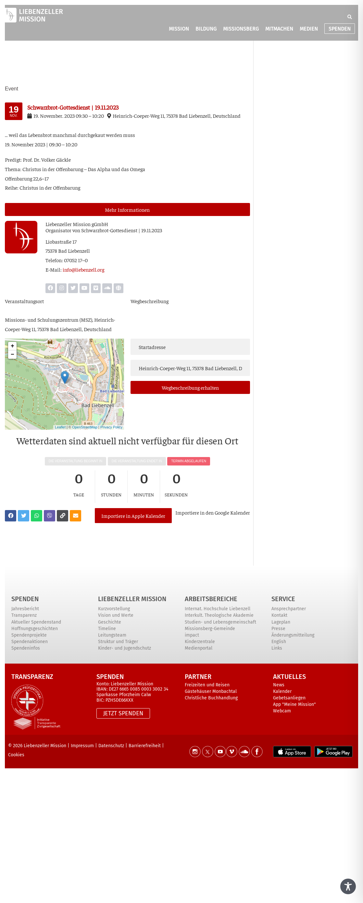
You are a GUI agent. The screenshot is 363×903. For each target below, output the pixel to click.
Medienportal (198, 648)
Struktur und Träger (118, 641)
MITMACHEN (279, 29)
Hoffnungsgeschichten (34, 628)
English (278, 641)
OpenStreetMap (84, 427)
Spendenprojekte (29, 635)
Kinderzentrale (200, 641)
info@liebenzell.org (83, 269)
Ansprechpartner (288, 609)
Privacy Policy (111, 427)
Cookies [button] (16, 755)
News (278, 685)
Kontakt (279, 615)
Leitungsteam (112, 635)
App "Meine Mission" (294, 704)
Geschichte (109, 622)
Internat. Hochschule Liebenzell (217, 609)
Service (283, 599)
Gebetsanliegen (289, 698)
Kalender (282, 691)
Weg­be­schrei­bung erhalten (190, 387)
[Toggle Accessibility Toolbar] (348, 886)
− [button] (12, 354)
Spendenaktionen (29, 641)
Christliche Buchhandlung (211, 698)
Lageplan (280, 622)
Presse (278, 628)
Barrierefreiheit (145, 745)
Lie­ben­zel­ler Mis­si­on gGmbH (76, 224)
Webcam (282, 711)
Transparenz (24, 615)
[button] (349, 17)
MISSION (179, 29)
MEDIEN (309, 29)
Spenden (25, 599)
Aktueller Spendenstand (36, 622)
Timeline (107, 628)
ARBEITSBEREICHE (211, 599)
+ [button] (12, 346)
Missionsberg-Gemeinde (210, 628)
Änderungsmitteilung (292, 635)
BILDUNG (206, 29)
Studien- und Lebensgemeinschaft (220, 622)
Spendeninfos (25, 648)
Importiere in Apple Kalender (133, 515)
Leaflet (60, 427)
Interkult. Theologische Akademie (219, 615)
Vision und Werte (115, 615)
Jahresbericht (25, 609)
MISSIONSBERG (241, 29)
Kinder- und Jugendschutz (124, 648)
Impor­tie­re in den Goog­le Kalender (212, 512)
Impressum (82, 745)
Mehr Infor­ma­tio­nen (127, 209)
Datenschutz (111, 745)
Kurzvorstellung (114, 609)
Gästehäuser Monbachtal (211, 691)
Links (276, 648)
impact (192, 635)
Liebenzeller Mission (132, 599)
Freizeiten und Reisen (207, 685)
